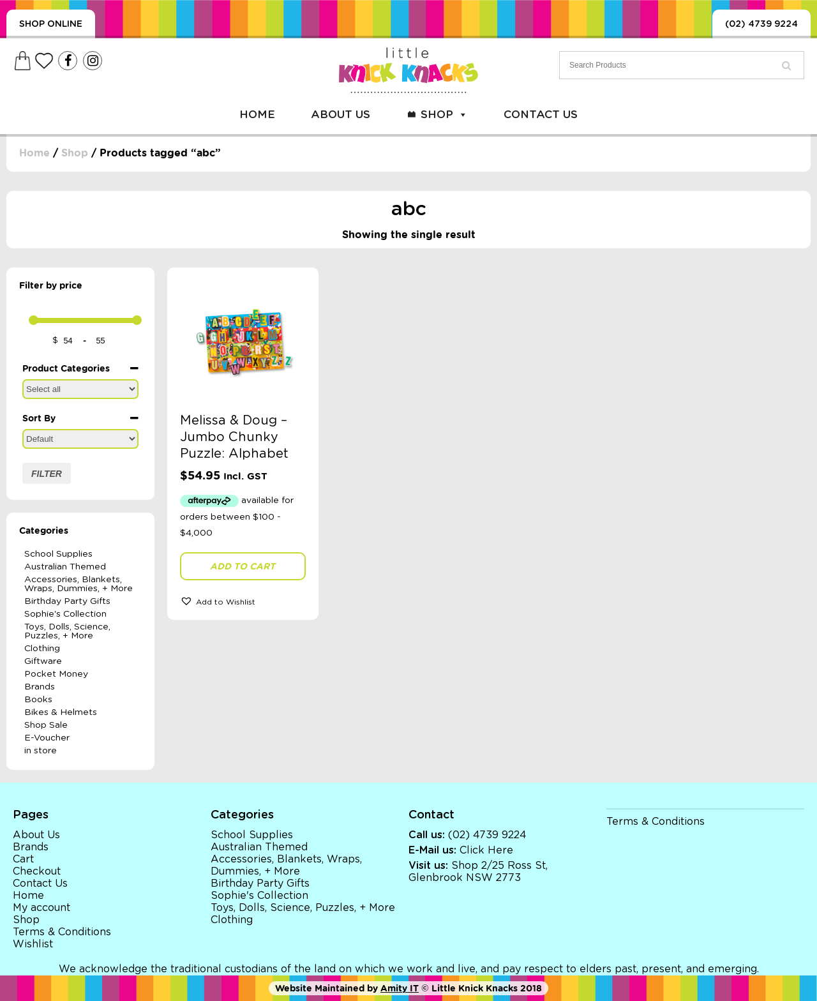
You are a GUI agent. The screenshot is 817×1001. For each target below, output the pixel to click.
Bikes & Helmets (60, 712)
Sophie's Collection (65, 614)
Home (257, 114)
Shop (444, 114)
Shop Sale (46, 725)
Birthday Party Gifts (67, 601)
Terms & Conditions (62, 932)
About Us (340, 114)
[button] (243, 600)
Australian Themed (65, 566)
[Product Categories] (80, 389)
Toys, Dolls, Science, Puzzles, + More (67, 631)
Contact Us (541, 114)
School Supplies (58, 554)
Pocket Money (56, 674)
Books (38, 699)
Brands (39, 686)
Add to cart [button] (242, 566)
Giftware (43, 661)
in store (40, 750)
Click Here (486, 850)
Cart (23, 859)
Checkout (37, 871)
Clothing (42, 648)
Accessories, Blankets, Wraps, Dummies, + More (78, 584)
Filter (46, 474)
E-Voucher (47, 738)
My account (41, 908)
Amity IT (399, 988)
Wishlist (33, 944)
